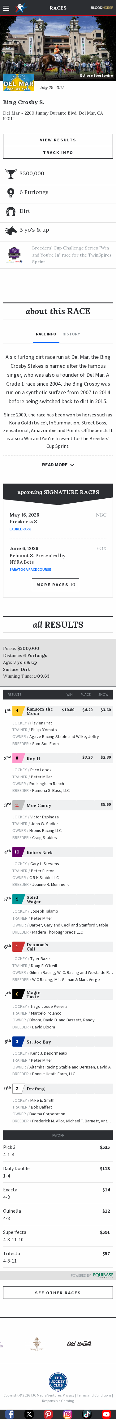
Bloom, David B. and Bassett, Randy (62, 1020)
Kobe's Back (40, 852)
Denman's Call (37, 947)
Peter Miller (41, 777)
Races (58, 8)
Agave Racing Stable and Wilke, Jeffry (64, 736)
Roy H (33, 758)
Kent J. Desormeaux (48, 1053)
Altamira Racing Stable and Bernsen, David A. (70, 1067)
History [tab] (71, 334)
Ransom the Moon (40, 711)
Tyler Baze (40, 958)
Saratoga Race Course (30, 569)
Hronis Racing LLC (45, 830)
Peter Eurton (42, 871)
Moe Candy (39, 805)
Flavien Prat (41, 723)
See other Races (58, 1292)
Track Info (58, 152)
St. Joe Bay (39, 1042)
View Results (58, 140)
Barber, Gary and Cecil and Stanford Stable (68, 925)
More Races (55, 584)
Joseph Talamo (44, 911)
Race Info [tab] (46, 334)
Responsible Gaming (58, 1400)
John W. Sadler (44, 823)
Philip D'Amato (44, 729)
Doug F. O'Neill (44, 965)
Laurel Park (20, 529)
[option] (36, 1345)
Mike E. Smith (42, 1100)
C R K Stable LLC (44, 877)
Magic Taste (33, 994)
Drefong (36, 1089)
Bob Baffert (41, 1107)
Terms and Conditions (94, 1395)
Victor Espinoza (44, 817)
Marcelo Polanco (46, 1013)
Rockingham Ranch (46, 783)
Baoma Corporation (47, 1114)
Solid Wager (34, 899)
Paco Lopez (41, 769)
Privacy (69, 1395)
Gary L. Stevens (44, 863)
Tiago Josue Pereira (48, 1006)
